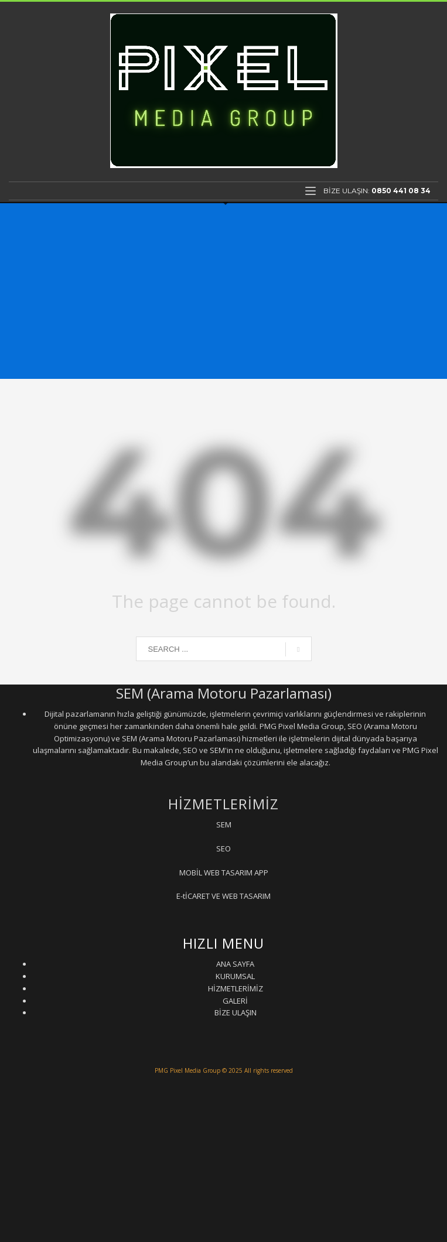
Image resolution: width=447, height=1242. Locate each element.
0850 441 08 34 (401, 190)
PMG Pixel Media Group (187, 1070)
